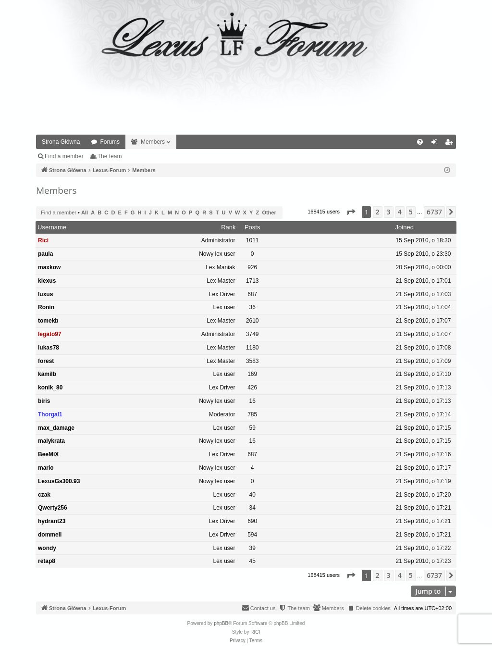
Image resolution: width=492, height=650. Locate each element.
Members (153, 141)
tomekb (48, 320)
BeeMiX (48, 454)
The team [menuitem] (110, 156)
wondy (47, 548)
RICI (255, 632)
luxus (45, 294)
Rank (228, 227)
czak (44, 494)
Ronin (46, 307)
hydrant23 (51, 521)
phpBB (221, 623)
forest (46, 361)
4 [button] (400, 211)
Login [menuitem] (436, 143)
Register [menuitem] (451, 143)
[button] (351, 212)
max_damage (56, 428)
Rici (43, 240)
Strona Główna (61, 141)
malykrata (51, 441)
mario (46, 467)
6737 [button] (434, 211)
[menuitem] (420, 142)
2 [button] (378, 211)
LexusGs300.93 (59, 481)
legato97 (50, 334)
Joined (404, 227)
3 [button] (389, 211)
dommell (50, 534)
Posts (252, 227)
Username (51, 227)
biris (44, 401)
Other (269, 212)
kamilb (47, 374)
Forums (110, 141)
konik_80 (50, 387)
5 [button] (411, 211)
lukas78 (48, 347)
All (84, 212)
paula (45, 253)
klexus (47, 280)
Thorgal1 (50, 414)
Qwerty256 (52, 507)
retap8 (46, 561)
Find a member (64, 156)
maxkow (49, 267)
